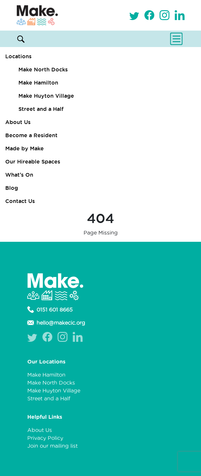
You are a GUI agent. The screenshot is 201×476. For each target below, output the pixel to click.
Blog (11, 188)
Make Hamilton (38, 83)
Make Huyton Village (46, 96)
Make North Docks (43, 69)
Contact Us (20, 201)
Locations (18, 56)
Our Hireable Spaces (32, 161)
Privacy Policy (45, 438)
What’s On (19, 175)
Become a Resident (31, 135)
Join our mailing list (52, 446)
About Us (18, 122)
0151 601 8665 (50, 309)
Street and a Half (40, 109)
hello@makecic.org (56, 322)
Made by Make (24, 148)
